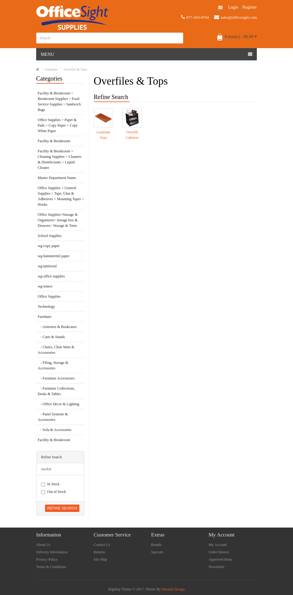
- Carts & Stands (51, 337)
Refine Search (62, 508)
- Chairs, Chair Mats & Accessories (56, 350)
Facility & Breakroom (54, 141)
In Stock (50, 484)
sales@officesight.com (235, 17)
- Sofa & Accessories (54, 430)
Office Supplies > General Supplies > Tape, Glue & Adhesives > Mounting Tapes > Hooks (61, 196)
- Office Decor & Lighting (58, 404)
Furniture (51, 69)
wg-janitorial (47, 266)
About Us (43, 545)
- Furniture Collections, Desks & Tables (56, 391)
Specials (157, 552)
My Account (218, 545)
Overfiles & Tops (75, 69)
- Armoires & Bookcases (57, 327)
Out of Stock (53, 492)
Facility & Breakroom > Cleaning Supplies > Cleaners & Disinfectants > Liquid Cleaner (59, 159)
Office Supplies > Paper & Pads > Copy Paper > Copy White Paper (58, 125)
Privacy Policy (47, 559)
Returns (99, 552)
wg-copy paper (49, 246)
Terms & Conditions (51, 567)
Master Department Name (57, 178)
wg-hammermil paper (54, 256)
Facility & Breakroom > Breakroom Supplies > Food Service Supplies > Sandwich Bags (59, 101)
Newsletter (217, 567)
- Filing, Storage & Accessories (53, 365)
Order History (219, 552)
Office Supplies (49, 296)
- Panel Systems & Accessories (53, 417)
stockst (46, 469)
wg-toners (45, 286)
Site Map (100, 559)
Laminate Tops (103, 135)
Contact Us (102, 545)
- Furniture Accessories (56, 378)
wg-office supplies (51, 276)
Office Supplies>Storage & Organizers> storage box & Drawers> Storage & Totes (58, 220)
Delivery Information (51, 552)
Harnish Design (173, 589)
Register (249, 7)
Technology (46, 306)
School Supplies (50, 236)
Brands (156, 545)
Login (233, 7)
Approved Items (221, 559)
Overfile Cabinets (132, 135)
